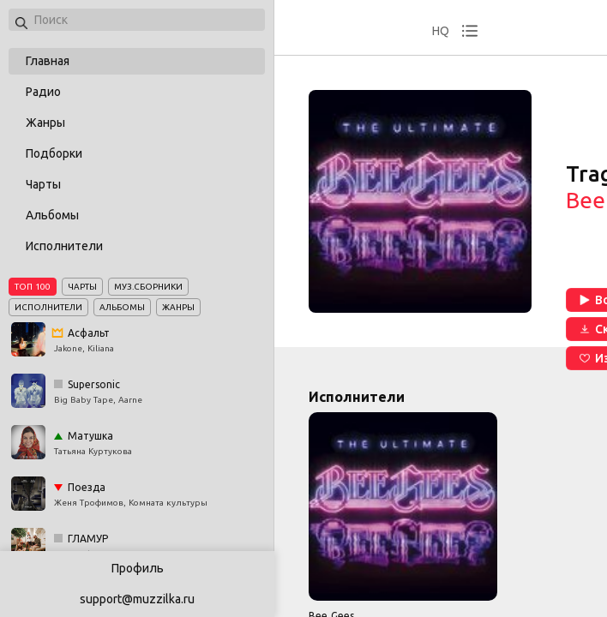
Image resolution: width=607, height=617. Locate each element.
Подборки (54, 153)
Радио (43, 92)
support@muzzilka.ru (137, 599)
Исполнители (64, 246)
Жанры (45, 122)
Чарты (43, 184)
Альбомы (52, 215)
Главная (47, 61)
